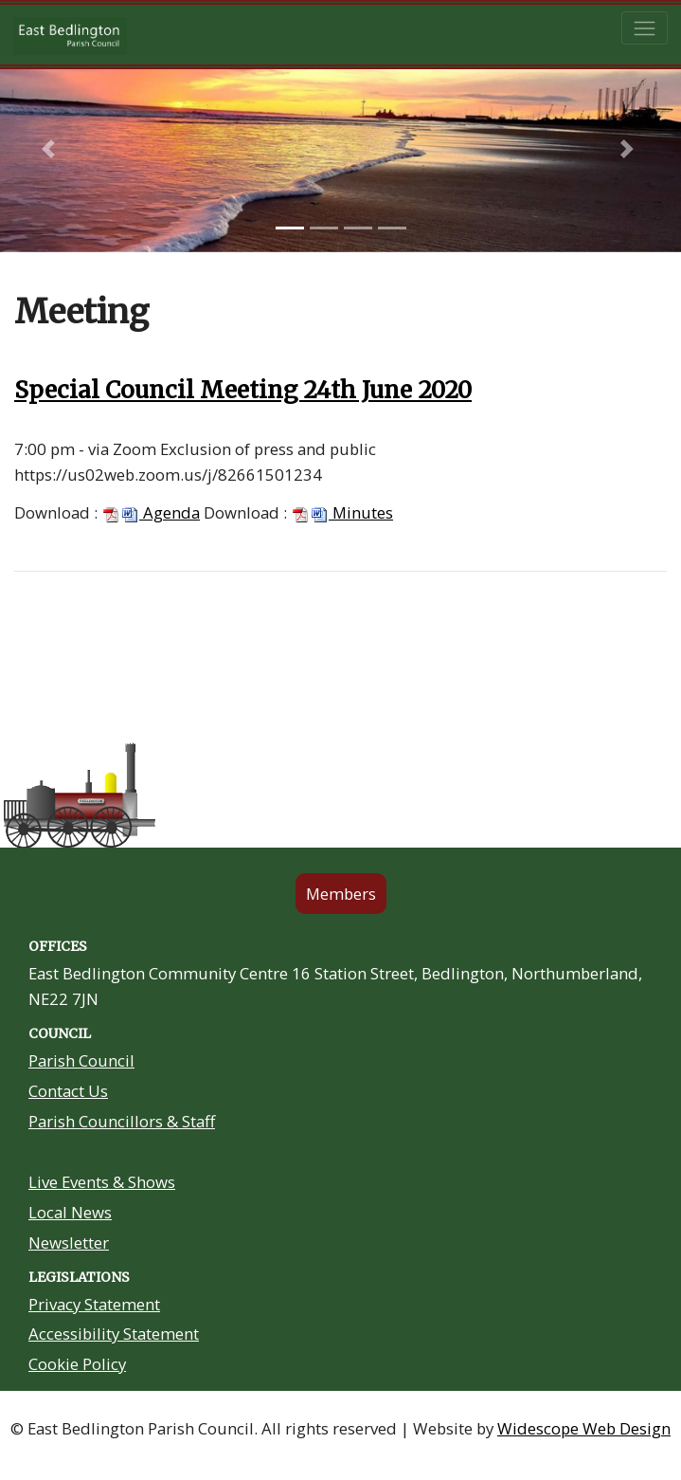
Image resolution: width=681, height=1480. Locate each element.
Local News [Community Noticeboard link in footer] (70, 1212)
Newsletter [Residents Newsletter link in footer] (68, 1242)
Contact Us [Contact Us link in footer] (68, 1091)
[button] (51, 149)
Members (341, 893)
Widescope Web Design (584, 1428)
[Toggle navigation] (644, 28)
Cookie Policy (77, 1364)
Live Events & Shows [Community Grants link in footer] (101, 1182)
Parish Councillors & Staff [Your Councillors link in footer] (121, 1121)
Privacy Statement (94, 1304)
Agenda (150, 512)
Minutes (342, 512)
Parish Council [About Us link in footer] (81, 1060)
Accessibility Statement (113, 1333)
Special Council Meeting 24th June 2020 (243, 390)
